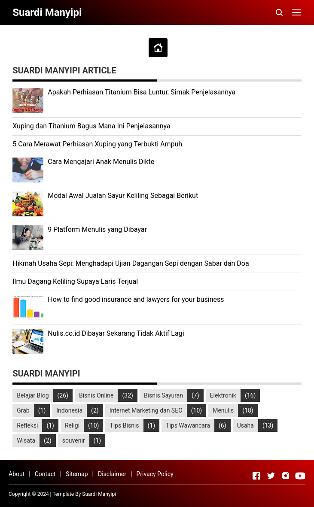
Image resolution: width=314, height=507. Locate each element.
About (16, 474)
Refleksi (27, 425)
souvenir (73, 440)
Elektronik (223, 395)
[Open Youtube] (300, 476)
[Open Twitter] (271, 476)
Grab (23, 410)
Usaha (245, 425)
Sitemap (77, 474)
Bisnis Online (96, 395)
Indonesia (69, 410)
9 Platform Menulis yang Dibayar (97, 229)
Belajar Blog (33, 395)
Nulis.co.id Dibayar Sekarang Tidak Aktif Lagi (116, 333)
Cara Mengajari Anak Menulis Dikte (101, 162)
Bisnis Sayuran (163, 395)
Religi (72, 425)
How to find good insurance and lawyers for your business (136, 299)
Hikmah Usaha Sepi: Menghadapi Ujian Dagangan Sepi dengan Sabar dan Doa (130, 263)
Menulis (223, 410)
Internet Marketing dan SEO (146, 410)
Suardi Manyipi (99, 494)
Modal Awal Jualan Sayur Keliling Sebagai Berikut (123, 195)
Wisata (26, 440)
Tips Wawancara (188, 425)
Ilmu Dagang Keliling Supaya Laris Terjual (75, 281)
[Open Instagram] (285, 476)
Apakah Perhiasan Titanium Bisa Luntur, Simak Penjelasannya (141, 92)
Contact (45, 474)
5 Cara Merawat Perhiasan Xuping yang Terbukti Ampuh (97, 144)
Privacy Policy (154, 474)
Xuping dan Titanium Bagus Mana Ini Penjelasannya (91, 126)
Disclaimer (112, 474)
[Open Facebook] (256, 476)
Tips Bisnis (124, 425)
